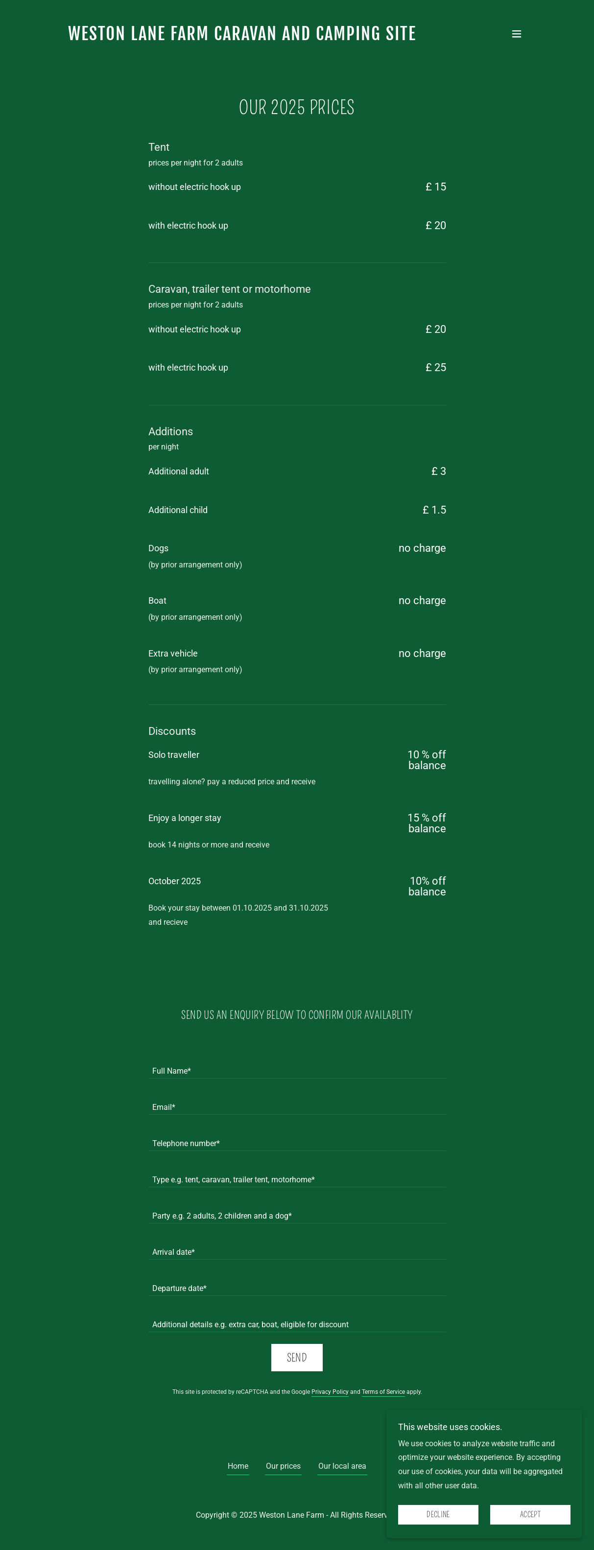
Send (297, 1357)
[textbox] (297, 1066)
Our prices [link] (283, 1466)
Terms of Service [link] (383, 1391)
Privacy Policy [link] (330, 1391)
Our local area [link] (342, 1466)
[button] (516, 34)
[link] (242, 37)
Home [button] (238, 1466)
